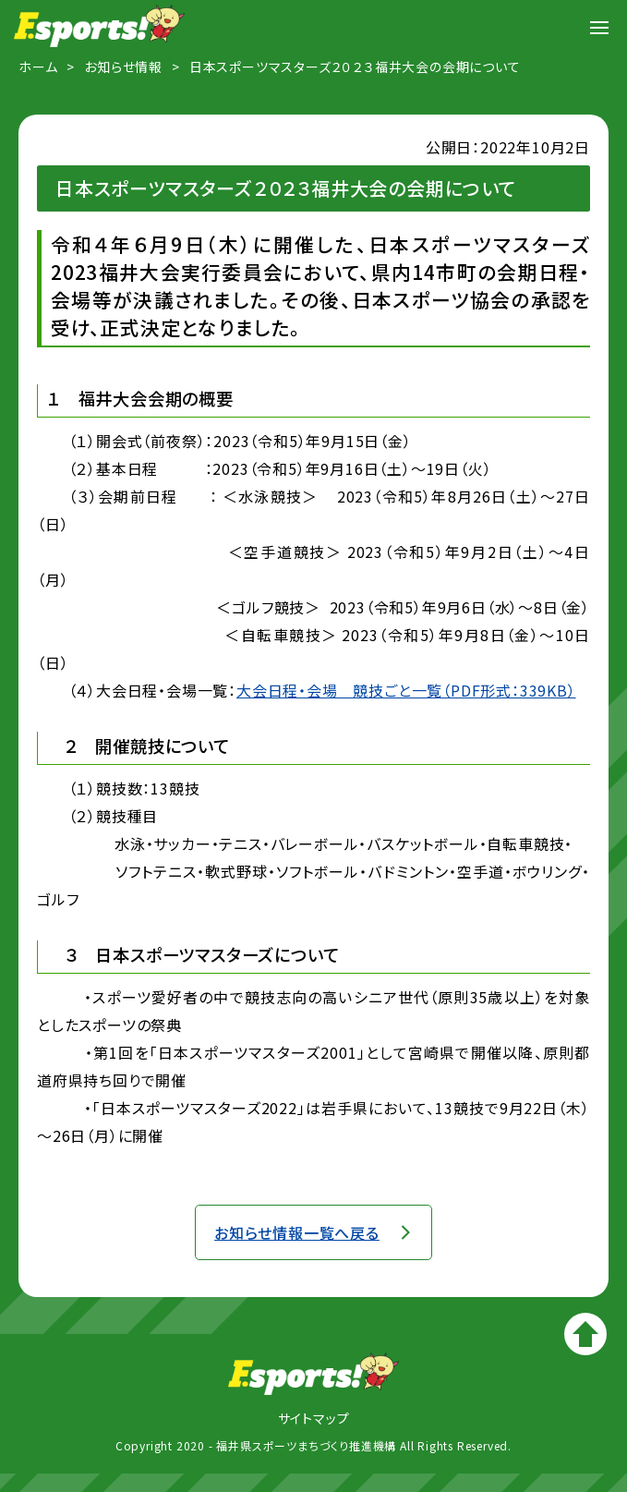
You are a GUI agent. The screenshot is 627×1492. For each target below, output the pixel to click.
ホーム (37, 66)
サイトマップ (314, 1418)
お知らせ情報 (123, 66)
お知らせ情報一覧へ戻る (297, 1232)
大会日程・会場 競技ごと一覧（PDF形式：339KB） (406, 690)
